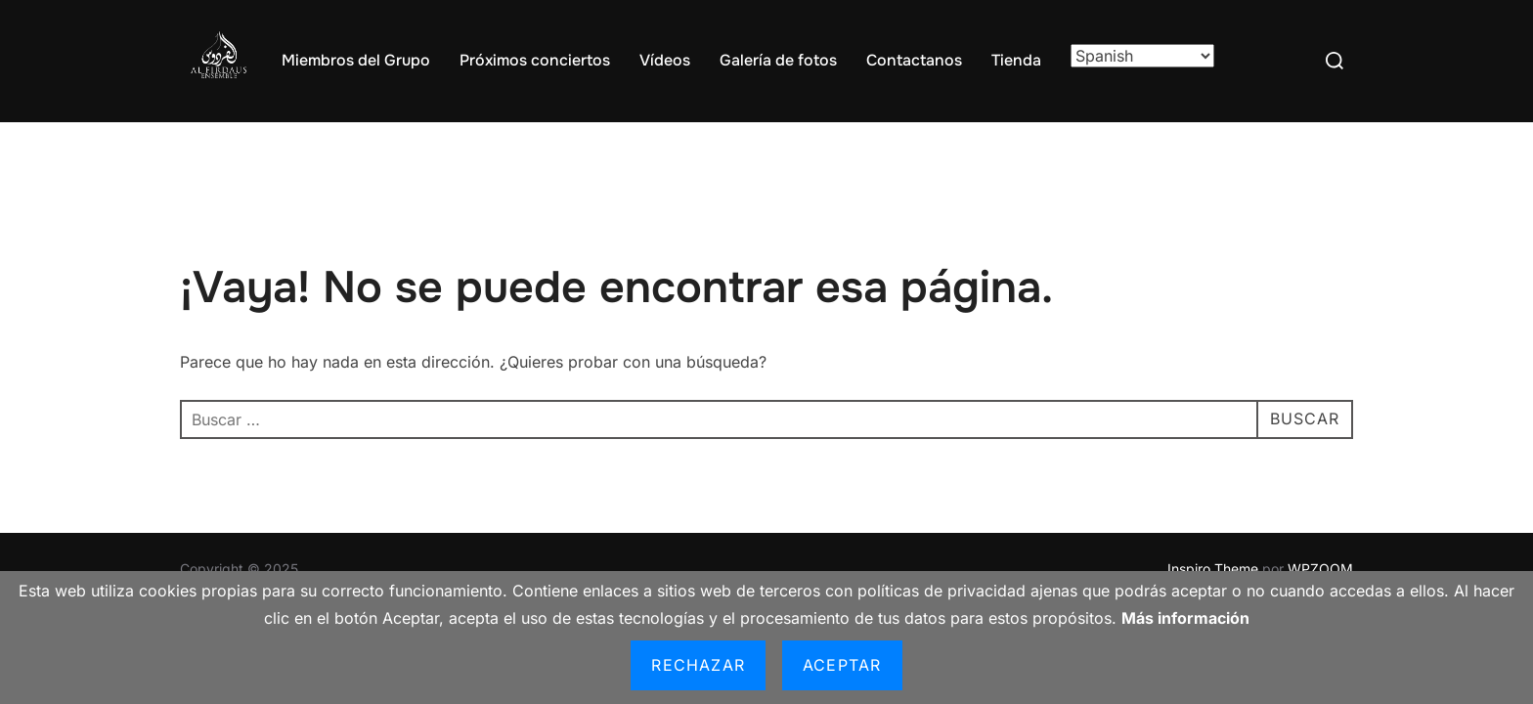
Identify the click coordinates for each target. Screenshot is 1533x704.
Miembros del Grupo (356, 60)
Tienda (1016, 60)
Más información (1185, 618)
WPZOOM (1320, 568)
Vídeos (664, 60)
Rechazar (698, 665)
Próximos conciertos (535, 60)
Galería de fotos (778, 60)
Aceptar (842, 665)
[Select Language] (1142, 55)
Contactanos (914, 60)
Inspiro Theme (1212, 568)
